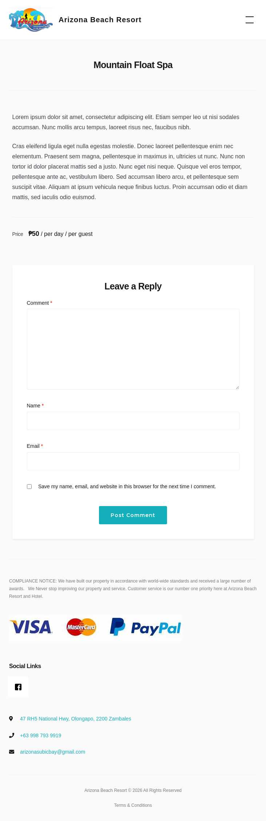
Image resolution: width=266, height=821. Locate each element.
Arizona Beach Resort (100, 20)
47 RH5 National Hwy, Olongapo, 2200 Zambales (75, 719)
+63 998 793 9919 (40, 735)
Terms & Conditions (133, 805)
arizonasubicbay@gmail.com (52, 752)
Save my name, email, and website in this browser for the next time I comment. (127, 486)
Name (35, 405)
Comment (39, 303)
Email (35, 446)
